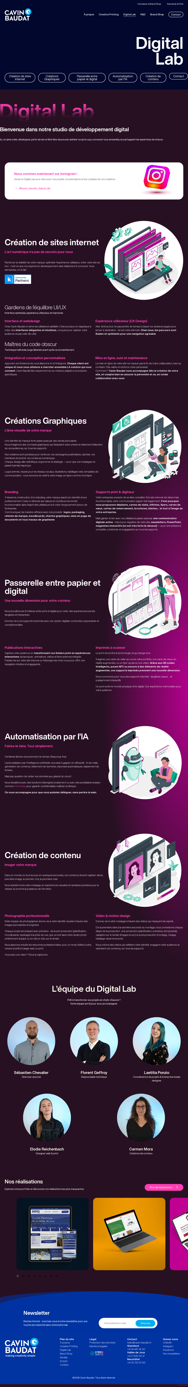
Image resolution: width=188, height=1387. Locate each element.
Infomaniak (19, 791)
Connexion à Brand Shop (149, 3)
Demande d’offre (175, 3)
